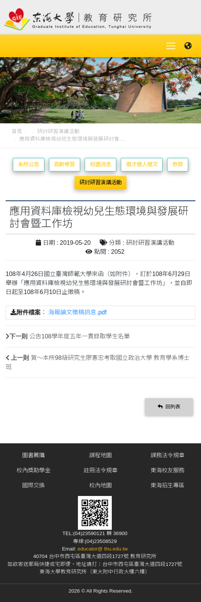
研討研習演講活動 (58, 131)
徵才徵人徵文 (142, 164)
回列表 (169, 406)
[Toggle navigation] (171, 46)
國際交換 (33, 485)
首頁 (17, 131)
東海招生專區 (167, 485)
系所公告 (28, 164)
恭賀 (177, 164)
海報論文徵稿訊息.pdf (77, 312)
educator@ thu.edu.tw (103, 549)
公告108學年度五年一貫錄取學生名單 (79, 336)
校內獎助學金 (33, 470)
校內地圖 (100, 485)
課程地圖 (100, 455)
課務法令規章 (167, 455)
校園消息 (100, 164)
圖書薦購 (33, 455)
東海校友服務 (167, 470)
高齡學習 (64, 164)
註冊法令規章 (100, 470)
